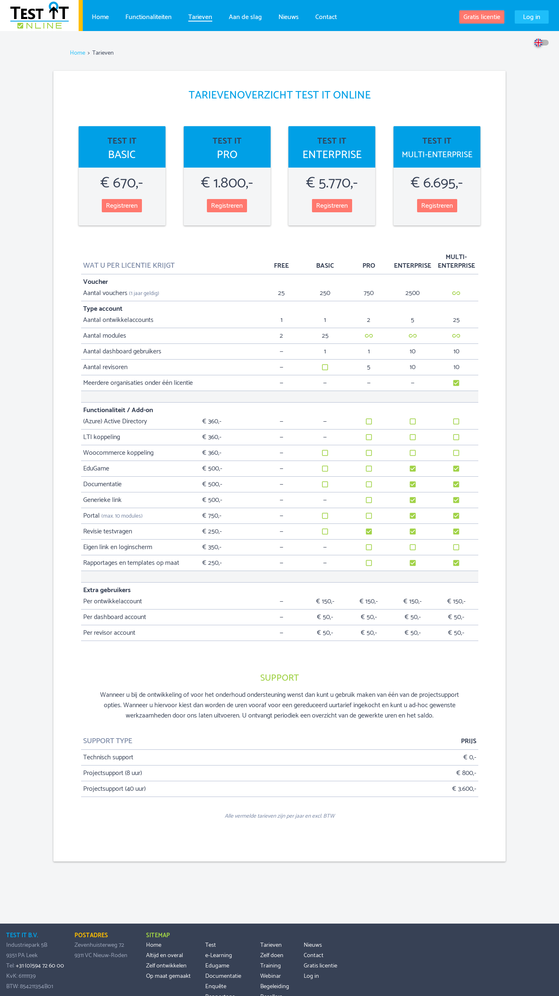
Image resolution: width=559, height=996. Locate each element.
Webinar (270, 976)
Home (100, 16)
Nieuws (288, 16)
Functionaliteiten (148, 16)
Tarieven (200, 17)
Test (210, 945)
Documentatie (223, 976)
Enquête (215, 986)
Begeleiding (274, 986)
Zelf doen (271, 955)
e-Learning (218, 955)
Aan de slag (245, 16)
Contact (326, 16)
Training (270, 966)
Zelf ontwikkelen (166, 966)
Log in (531, 17)
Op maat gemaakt (168, 976)
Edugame (217, 966)
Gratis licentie (481, 17)
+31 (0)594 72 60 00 (40, 966)
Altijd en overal (164, 955)
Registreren (122, 205)
